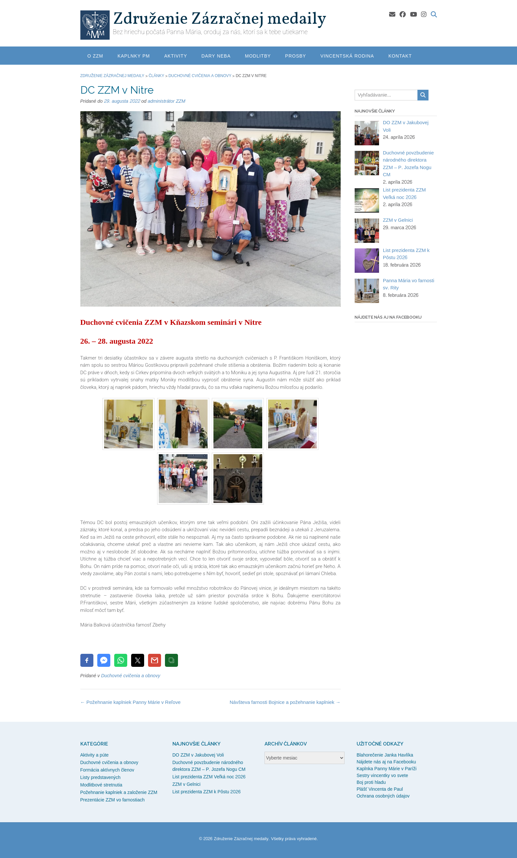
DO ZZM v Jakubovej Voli (198, 755)
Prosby (295, 56)
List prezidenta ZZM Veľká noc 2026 (209, 777)
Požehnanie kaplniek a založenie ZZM (118, 792)
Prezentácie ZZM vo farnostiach (112, 800)
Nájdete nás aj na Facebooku (386, 762)
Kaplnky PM (133, 56)
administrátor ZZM (166, 101)
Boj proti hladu (371, 782)
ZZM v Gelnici (186, 784)
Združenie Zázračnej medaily (219, 19)
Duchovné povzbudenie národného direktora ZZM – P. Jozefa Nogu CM (209, 766)
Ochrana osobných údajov (383, 796)
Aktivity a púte (94, 755)
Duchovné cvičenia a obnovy (130, 676)
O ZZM (95, 56)
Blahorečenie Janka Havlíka (385, 755)
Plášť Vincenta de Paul (380, 789)
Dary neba (216, 56)
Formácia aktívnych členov (107, 770)
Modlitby (258, 56)
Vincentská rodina (347, 56)
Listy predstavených (100, 777)
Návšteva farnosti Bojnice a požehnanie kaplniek (285, 702)
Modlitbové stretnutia (101, 785)
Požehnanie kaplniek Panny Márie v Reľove (130, 702)
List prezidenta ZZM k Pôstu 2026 (206, 792)
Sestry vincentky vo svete (382, 776)
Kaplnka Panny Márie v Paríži (386, 769)
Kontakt (400, 56)
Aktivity (175, 56)
